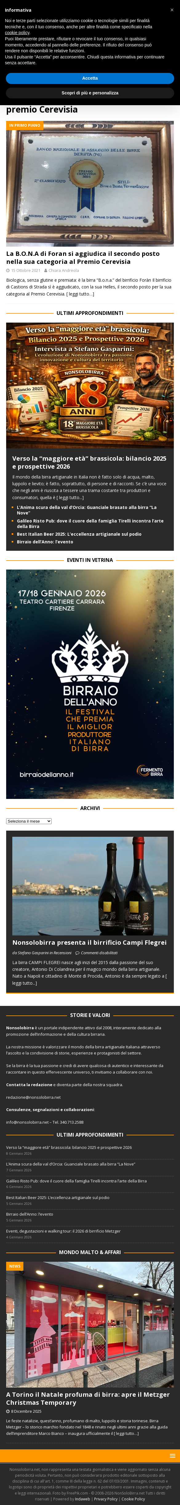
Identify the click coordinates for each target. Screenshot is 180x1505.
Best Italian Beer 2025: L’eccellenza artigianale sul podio (79, 534)
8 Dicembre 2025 (26, 1411)
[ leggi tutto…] (80, 294)
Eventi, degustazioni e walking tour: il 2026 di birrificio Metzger (63, 1231)
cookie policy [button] (17, 32)
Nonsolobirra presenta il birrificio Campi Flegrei (89, 942)
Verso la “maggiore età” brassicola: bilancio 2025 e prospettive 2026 (89, 462)
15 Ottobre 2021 (25, 270)
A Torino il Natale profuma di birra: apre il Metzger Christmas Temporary (88, 1398)
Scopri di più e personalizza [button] (90, 92)
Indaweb (82, 1499)
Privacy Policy (106, 1499)
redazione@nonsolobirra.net (33, 1097)
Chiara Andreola (64, 270)
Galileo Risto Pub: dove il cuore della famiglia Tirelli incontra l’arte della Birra (90, 523)
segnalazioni (46, 1109)
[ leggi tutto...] (70, 497)
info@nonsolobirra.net (27, 1122)
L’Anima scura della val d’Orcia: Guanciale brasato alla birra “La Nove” (87, 510)
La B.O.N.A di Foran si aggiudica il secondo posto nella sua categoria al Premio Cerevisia (83, 257)
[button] (171, 1455)
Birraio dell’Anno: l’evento (45, 542)
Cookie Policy (133, 1499)
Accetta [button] (90, 78)
